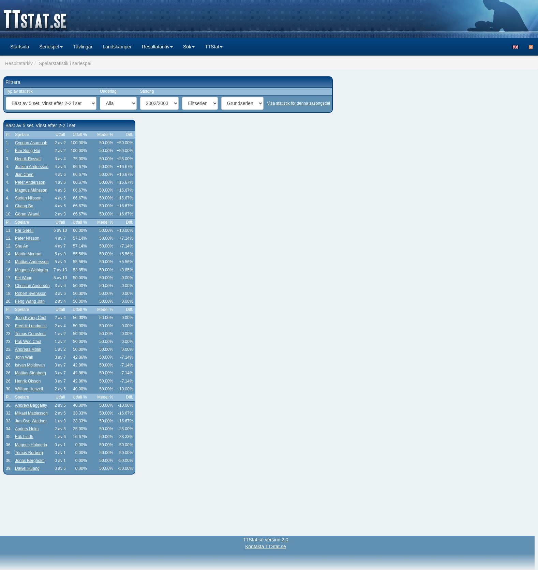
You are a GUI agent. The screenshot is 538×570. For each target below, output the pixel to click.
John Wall (24, 357)
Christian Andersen (32, 285)
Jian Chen (24, 174)
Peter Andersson (30, 182)
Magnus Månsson (31, 190)
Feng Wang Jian (30, 301)
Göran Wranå (27, 214)
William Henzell (29, 389)
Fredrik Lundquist (31, 326)
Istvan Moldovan (30, 365)
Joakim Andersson (31, 166)
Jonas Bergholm (30, 460)
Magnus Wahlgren (31, 270)
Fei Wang (23, 277)
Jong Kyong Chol (30, 317)
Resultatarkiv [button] (157, 46)
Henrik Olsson (28, 381)
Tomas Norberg (29, 452)
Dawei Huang (27, 468)
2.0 (285, 539)
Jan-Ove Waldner (31, 421)
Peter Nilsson (27, 238)
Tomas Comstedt (30, 333)
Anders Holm (27, 428)
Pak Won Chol (28, 341)
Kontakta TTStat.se (265, 546)
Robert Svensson (30, 293)
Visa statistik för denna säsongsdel (298, 103)
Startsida (19, 46)
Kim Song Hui (27, 150)
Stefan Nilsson (28, 198)
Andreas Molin (28, 349)
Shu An (21, 246)
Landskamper (117, 46)
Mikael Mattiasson (31, 413)
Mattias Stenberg (30, 373)
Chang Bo (24, 206)
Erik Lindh (24, 436)
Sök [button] (189, 46)
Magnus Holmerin (31, 444)
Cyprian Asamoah (31, 142)
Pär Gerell (24, 230)
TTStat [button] (214, 46)
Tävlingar (83, 46)
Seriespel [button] (50, 46)
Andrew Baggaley (31, 405)
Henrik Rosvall (28, 158)
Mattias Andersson (32, 261)
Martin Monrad (28, 254)
